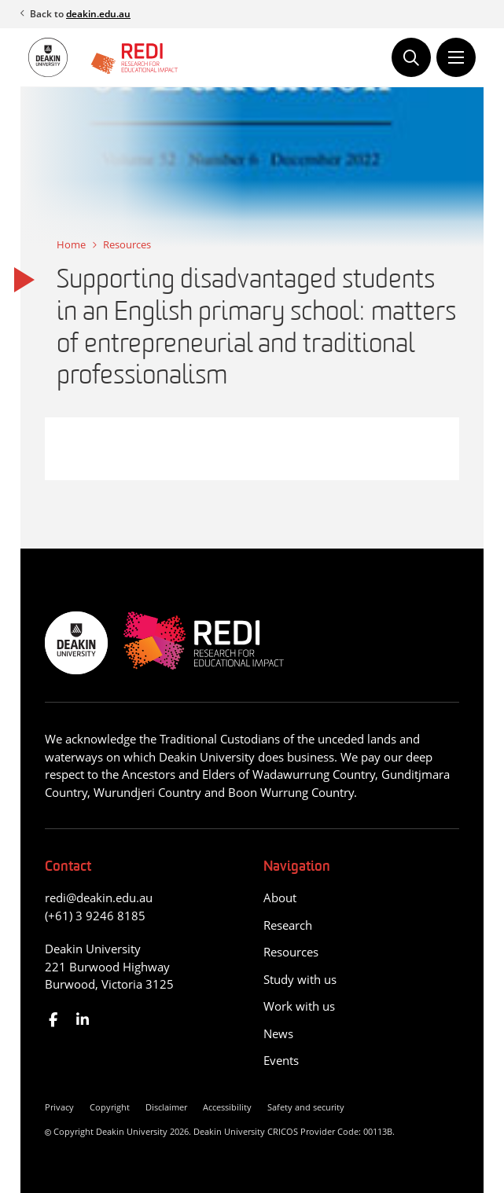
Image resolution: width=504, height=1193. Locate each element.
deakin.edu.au (98, 13)
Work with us (299, 1006)
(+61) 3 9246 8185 (95, 915)
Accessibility (227, 1107)
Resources (127, 244)
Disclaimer (166, 1107)
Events (281, 1060)
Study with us (300, 979)
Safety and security (305, 1107)
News (278, 1033)
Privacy (59, 1107)
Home (71, 244)
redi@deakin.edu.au (99, 897)
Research (287, 925)
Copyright (110, 1107)
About (279, 897)
